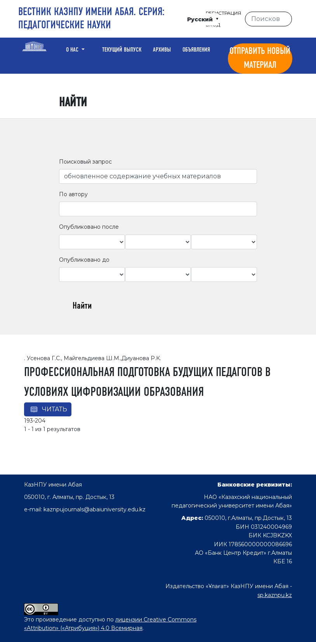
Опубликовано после (89, 226)
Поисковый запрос (85, 161)
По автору (73, 194)
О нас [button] (73, 50)
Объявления (196, 50)
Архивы (162, 50)
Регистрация (223, 13)
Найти (82, 306)
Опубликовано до (84, 259)
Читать (54, 409)
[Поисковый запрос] (268, 19)
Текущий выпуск (121, 50)
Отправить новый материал (259, 58)
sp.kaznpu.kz (274, 595)
